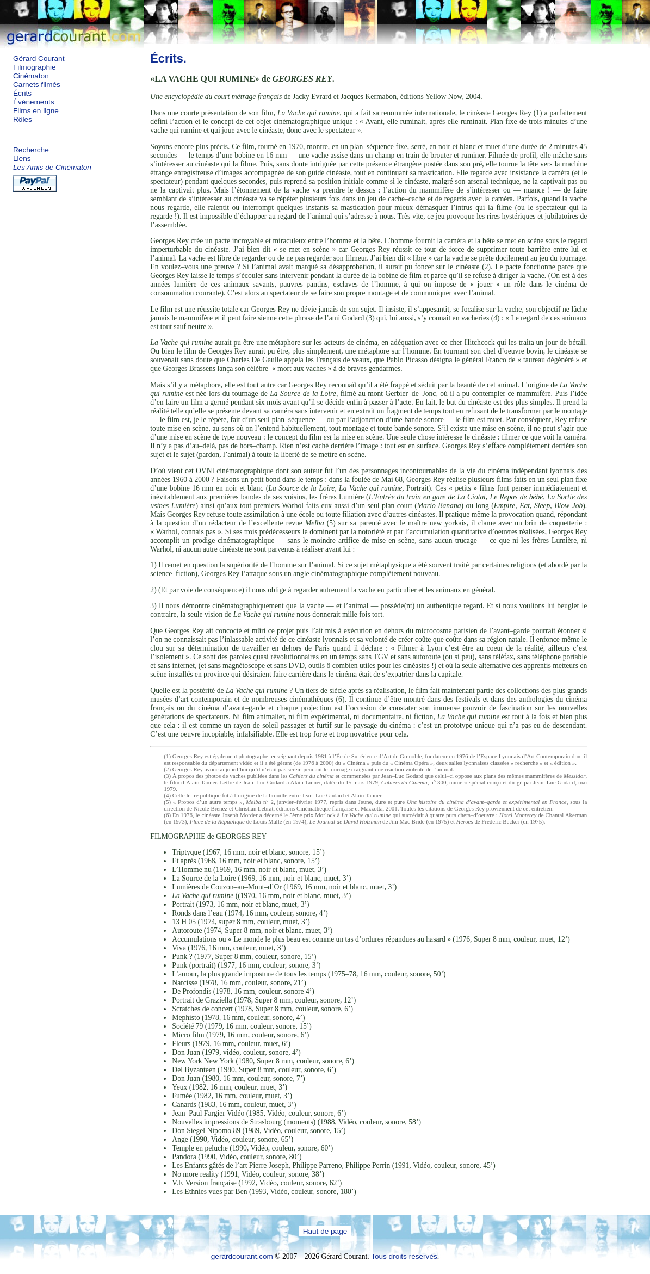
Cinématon (31, 76)
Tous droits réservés (404, 1256)
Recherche (31, 150)
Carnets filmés (36, 85)
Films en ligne (36, 111)
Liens (22, 158)
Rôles (22, 119)
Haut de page (325, 1231)
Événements (33, 102)
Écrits (22, 93)
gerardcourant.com (242, 1256)
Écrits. (168, 58)
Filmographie (34, 67)
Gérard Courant (38, 58)
